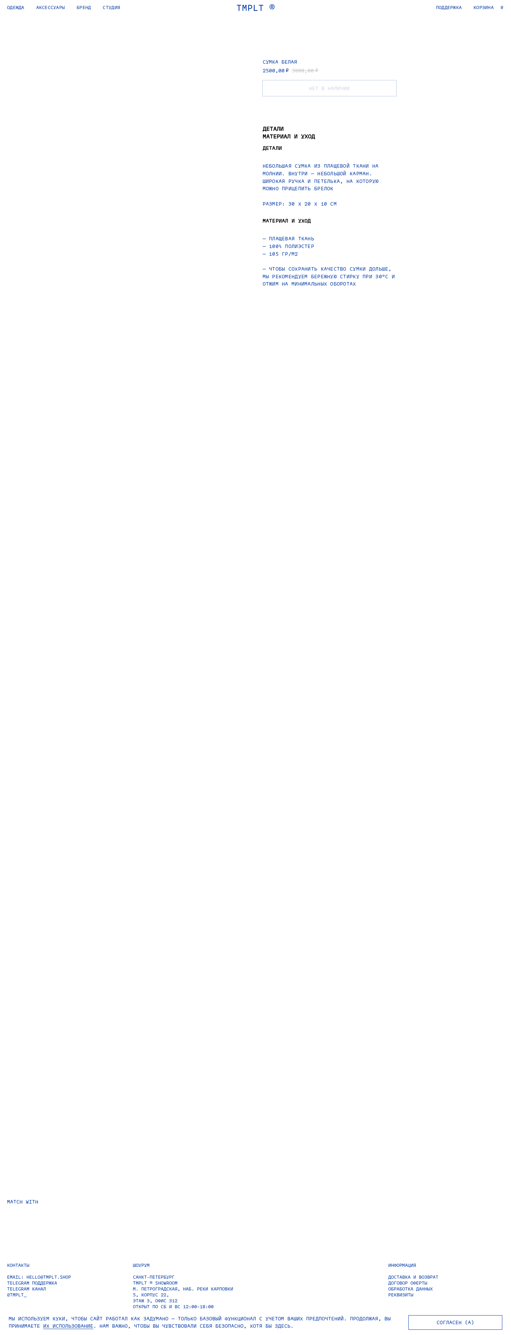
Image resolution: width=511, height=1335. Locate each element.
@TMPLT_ (16, 1294)
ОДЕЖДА (15, 7)
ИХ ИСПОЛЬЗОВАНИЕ (68, 1326)
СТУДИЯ (111, 7)
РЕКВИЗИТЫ (400, 1294)
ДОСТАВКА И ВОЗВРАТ (413, 1276)
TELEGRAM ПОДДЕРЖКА (32, 1282)
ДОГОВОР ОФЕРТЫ (407, 1282)
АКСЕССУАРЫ (50, 7)
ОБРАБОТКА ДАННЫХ (410, 1288)
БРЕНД (84, 7)
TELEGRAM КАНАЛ (26, 1288)
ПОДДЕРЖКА (449, 7)
